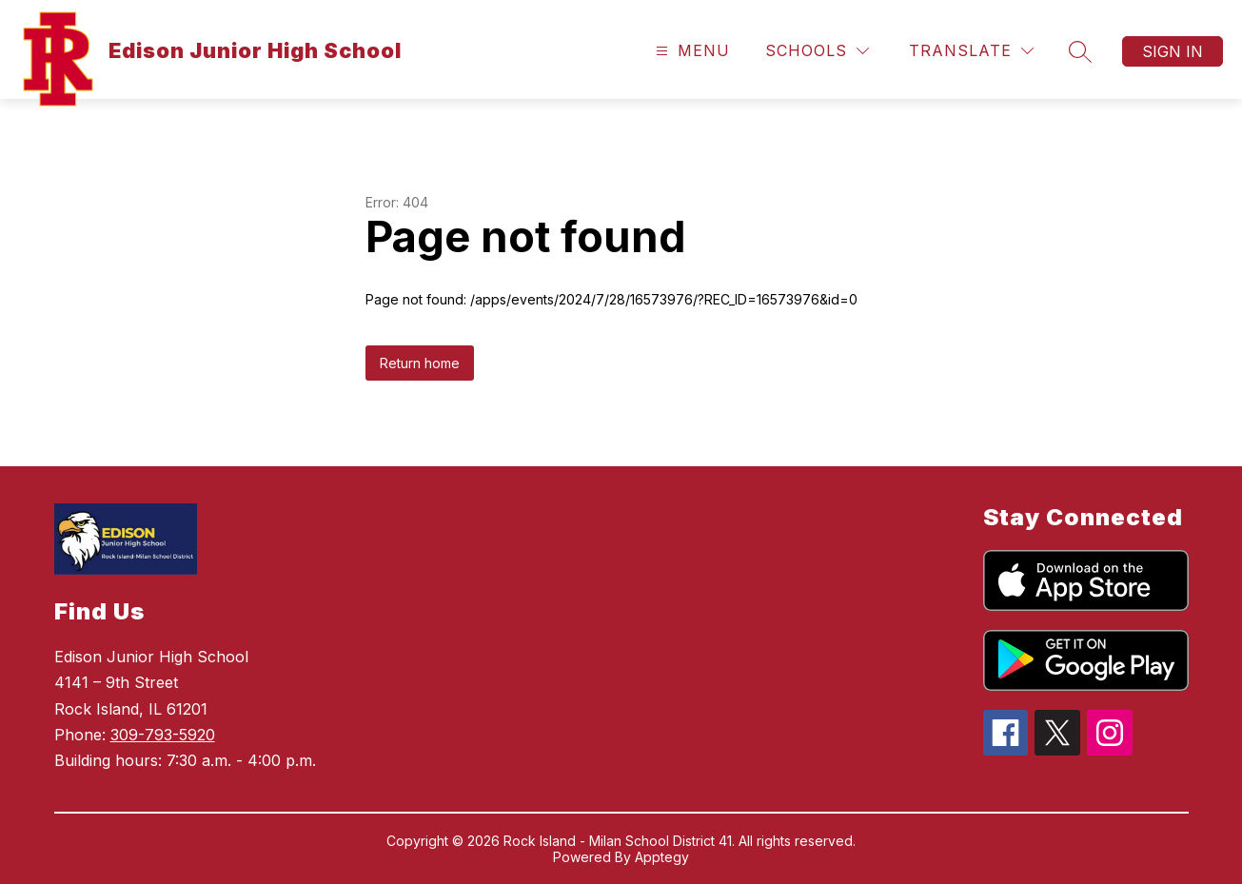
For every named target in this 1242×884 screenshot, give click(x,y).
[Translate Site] (971, 51)
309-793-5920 (162, 734)
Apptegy (662, 857)
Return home (420, 363)
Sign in (1172, 51)
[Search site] (1080, 51)
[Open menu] (690, 51)
